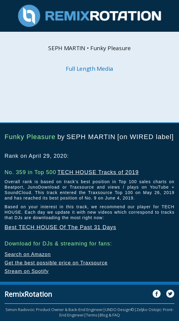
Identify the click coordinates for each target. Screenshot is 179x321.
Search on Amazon (28, 254)
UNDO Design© (119, 309)
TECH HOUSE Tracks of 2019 (98, 172)
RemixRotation (28, 294)
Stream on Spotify (27, 271)
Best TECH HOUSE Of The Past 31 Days (60, 227)
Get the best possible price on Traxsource (56, 262)
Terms (92, 315)
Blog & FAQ (110, 315)
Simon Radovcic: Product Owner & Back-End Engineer (54, 309)
